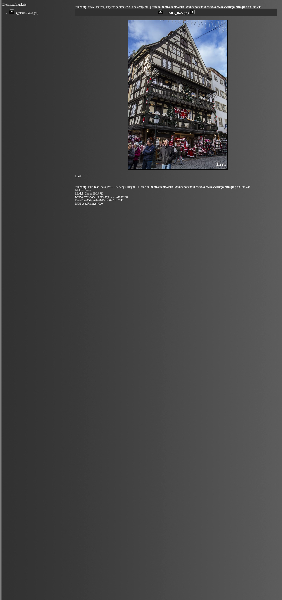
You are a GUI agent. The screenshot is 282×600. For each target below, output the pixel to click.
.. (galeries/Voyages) (23, 13)
